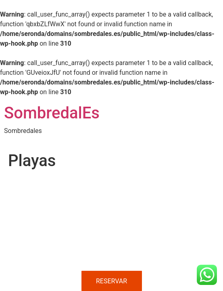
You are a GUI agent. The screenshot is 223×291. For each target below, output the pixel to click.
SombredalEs (52, 112)
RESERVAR (111, 281)
